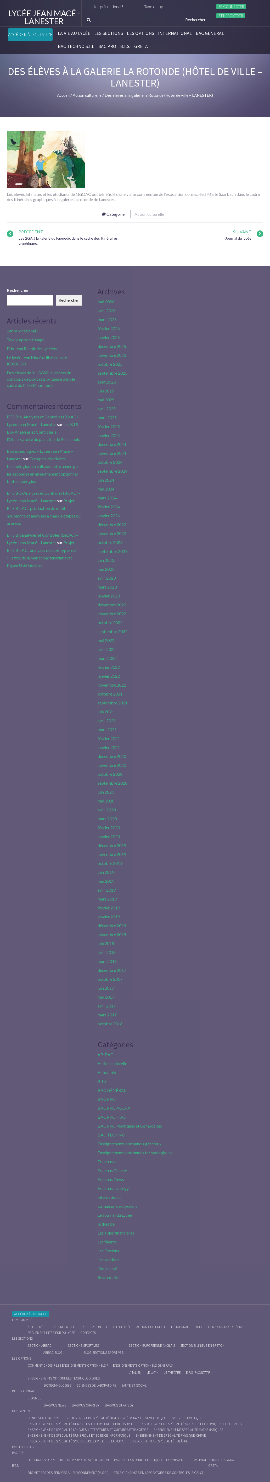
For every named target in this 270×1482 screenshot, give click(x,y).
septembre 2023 (112, 551)
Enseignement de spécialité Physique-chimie (171, 1435)
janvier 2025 (109, 435)
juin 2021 (106, 711)
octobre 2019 (110, 863)
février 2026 (109, 328)
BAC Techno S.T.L (76, 46)
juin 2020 (106, 791)
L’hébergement (62, 1327)
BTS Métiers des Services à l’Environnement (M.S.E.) (68, 1472)
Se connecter (231, 6)
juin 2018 (106, 943)
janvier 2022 (109, 675)
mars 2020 (107, 818)
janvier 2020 (109, 836)
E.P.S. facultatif (198, 1372)
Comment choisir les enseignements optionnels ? (68, 1365)
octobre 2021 (110, 693)
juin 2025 (106, 390)
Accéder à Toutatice (30, 34)
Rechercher (18, 290)
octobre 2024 (110, 462)
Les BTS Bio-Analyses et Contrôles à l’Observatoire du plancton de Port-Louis (43, 432)
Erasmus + (107, 1161)
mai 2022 (106, 640)
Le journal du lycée (187, 1327)
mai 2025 (106, 399)
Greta (141, 46)
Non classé (107, 1268)
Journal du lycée (238, 238)
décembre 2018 (112, 925)
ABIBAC (105, 1054)
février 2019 (109, 907)
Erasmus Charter (112, 1170)
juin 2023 (106, 560)
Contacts (88, 1332)
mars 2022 (107, 658)
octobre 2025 (110, 364)
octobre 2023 (110, 542)
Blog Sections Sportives (103, 1352)
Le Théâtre (172, 1372)
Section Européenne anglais (152, 1345)
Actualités (107, 1072)
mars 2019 (107, 898)
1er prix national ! (112, 6)
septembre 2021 (112, 702)
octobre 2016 (110, 1023)
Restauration (109, 1277)
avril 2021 (107, 720)
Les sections (108, 33)
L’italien (135, 1372)
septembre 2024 (112, 470)
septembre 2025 (112, 372)
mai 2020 (106, 800)
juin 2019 (106, 872)
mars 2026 (107, 319)
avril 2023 (107, 577)
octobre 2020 (110, 774)
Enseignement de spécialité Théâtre (159, 1441)
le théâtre (106, 1223)
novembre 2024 (112, 453)
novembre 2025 (112, 355)
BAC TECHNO (111, 1134)
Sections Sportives (83, 1345)
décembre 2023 (112, 524)
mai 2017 (106, 996)
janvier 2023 (109, 595)
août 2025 (107, 381)
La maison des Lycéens (117, 1206)
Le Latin (153, 1372)
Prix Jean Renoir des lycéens (32, 348)
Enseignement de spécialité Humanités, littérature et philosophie (81, 1424)
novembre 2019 (112, 854)
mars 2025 (107, 417)
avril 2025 (107, 408)
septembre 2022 (112, 631)
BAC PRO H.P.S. (112, 1116)
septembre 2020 (112, 782)
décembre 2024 (112, 444)
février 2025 (109, 426)
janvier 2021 (109, 747)
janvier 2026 (109, 337)
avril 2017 (107, 1005)
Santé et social (134, 1385)
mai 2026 (106, 301)
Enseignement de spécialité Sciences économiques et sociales (190, 1424)
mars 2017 (107, 1014)
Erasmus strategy (113, 1188)
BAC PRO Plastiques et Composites (130, 1125)
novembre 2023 (112, 533)
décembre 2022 (112, 604)
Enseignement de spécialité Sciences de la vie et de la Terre (76, 1441)
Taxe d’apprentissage (25, 339)
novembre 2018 (112, 934)
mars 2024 (107, 497)
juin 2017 (106, 987)
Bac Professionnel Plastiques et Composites (150, 1460)
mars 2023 (107, 586)
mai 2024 (106, 488)
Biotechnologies (57, 1385)
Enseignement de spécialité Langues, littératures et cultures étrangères (88, 1429)
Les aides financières (116, 1232)
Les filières (107, 1241)
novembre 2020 (112, 765)
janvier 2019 (109, 916)
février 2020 (109, 827)
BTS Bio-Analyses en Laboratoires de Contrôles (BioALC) (158, 1472)
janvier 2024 (109, 515)
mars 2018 (107, 961)
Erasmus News (111, 1179)
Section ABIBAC (40, 1345)
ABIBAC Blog (53, 1352)
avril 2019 (107, 889)
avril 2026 (107, 310)
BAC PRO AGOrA (114, 1108)
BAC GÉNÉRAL (210, 33)
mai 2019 (106, 881)
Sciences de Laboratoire (96, 1385)
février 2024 (109, 506)
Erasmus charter (85, 1405)
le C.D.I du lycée (118, 1327)
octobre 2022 (110, 622)
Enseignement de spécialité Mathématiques (188, 1429)
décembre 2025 (112, 346)
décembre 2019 (112, 845)
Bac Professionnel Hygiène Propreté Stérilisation (68, 1460)
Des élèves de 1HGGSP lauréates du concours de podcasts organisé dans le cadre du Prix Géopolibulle (41, 379)
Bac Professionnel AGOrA (213, 1460)
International (175, 33)
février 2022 (109, 667)
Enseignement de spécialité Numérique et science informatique (79, 1435)
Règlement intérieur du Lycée (51, 1332)
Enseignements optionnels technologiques (135, 1152)
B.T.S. (125, 46)
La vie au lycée (74, 33)
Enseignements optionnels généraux (129, 1143)
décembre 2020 (112, 756)
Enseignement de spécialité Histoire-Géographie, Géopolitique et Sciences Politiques (134, 1418)
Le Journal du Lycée (115, 1214)
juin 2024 (106, 479)
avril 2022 (107, 649)
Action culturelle (149, 214)
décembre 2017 (112, 970)
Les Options (140, 33)
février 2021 (109, 738)
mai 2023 (106, 569)
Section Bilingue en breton (202, 1345)
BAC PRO (107, 46)
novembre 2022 (112, 613)
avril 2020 (107, 809)
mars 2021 (107, 729)
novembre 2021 (112, 684)
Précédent (31, 231)
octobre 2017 (110, 979)
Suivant (242, 231)
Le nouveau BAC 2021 (43, 1418)
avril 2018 (107, 952)
